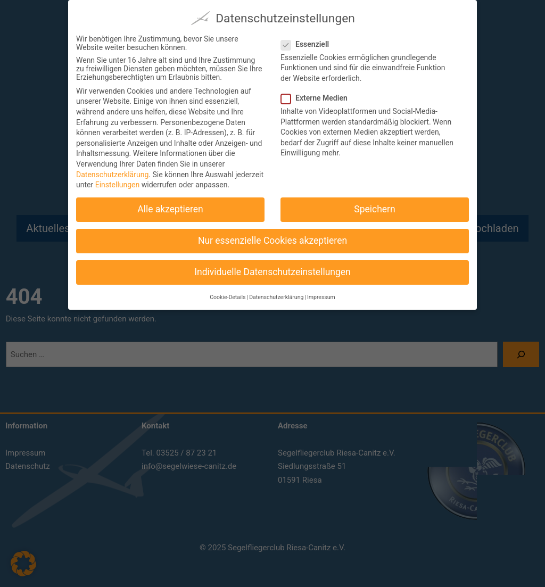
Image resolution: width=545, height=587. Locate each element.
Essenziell (309, 39)
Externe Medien (318, 92)
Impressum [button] (321, 291)
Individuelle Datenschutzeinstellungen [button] (272, 267)
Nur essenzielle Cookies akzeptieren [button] (272, 235)
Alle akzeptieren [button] (170, 204)
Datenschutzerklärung (112, 169)
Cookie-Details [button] (227, 291)
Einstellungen (117, 180)
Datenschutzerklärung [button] (276, 291)
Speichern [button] (374, 204)
